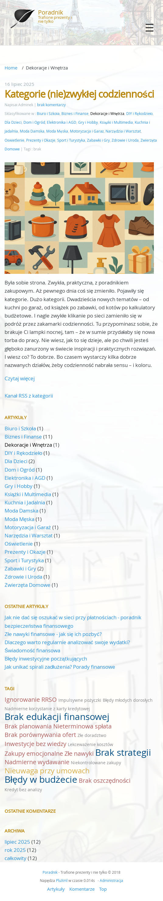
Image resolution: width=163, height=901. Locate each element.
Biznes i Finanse (74, 113)
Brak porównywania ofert (40, 735)
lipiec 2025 (17, 841)
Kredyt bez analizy (23, 789)
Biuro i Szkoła (48, 113)
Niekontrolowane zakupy (96, 762)
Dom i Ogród (34, 122)
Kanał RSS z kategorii (29, 395)
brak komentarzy (51, 105)
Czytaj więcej (20, 378)
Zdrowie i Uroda (125, 140)
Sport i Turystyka (71, 140)
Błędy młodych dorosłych (128, 700)
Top (103, 889)
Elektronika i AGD (61, 122)
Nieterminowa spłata (82, 726)
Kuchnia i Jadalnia (25, 502)
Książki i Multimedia (116, 122)
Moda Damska (32, 131)
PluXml (62, 880)
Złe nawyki (79, 753)
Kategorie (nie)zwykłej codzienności (79, 93)
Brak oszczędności (104, 780)
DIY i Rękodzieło (139, 113)
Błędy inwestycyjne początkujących (46, 658)
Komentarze (82, 889)
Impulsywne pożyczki (79, 700)
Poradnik (50, 12)
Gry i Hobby (88, 122)
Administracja (111, 880)
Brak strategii (123, 752)
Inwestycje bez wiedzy (35, 744)
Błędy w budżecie (41, 779)
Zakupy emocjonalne (34, 753)
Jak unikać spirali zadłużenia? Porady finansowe (60, 666)
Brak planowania (28, 726)
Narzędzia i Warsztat (123, 131)
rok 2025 (15, 849)
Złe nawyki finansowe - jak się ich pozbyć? (53, 633)
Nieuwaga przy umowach (47, 770)
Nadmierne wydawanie (37, 762)
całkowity (16, 858)
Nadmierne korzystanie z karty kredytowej (47, 708)
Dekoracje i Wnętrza (107, 113)
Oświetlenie (14, 140)
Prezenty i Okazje (40, 140)
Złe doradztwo (92, 735)
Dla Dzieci (13, 122)
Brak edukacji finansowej (57, 717)
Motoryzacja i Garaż (87, 131)
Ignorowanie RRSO (31, 699)
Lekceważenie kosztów (90, 744)
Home (11, 68)
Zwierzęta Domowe (27, 584)
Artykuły (55, 889)
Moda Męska (57, 131)
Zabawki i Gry (98, 140)
